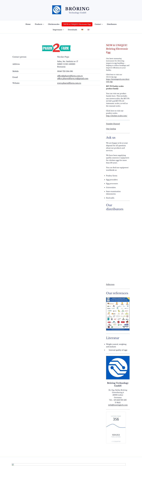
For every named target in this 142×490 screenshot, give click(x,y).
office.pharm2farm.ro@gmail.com (72, 78)
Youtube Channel (113, 124)
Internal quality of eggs (118, 350)
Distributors (112, 24)
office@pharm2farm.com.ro (70, 76)
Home (28, 24)
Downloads (72, 30)
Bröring (77, 8)
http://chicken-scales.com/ (116, 116)
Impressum (58, 30)
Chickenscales (53, 24)
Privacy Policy (18, 485)
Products (39, 24)
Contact (99, 24)
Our (108, 129)
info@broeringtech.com (118, 405)
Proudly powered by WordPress (38, 485)
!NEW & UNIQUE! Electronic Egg (77, 24)
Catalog (113, 129)
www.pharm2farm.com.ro (69, 83)
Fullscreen (110, 284)
